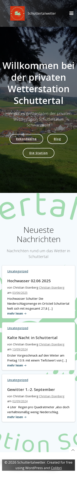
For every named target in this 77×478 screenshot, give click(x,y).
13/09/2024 (20, 349)
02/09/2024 (20, 401)
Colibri (56, 467)
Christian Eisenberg (51, 287)
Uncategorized (17, 271)
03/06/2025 (20, 293)
